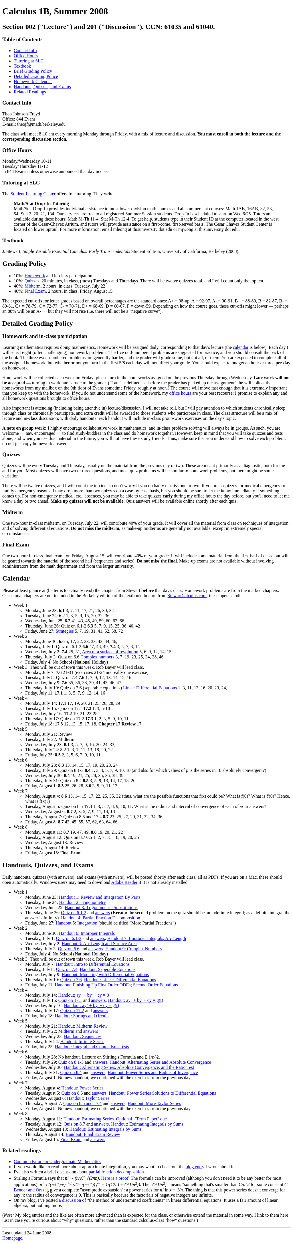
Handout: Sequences (82, 1036)
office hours (180, 393)
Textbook (22, 66)
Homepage (12, 1238)
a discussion (70, 1200)
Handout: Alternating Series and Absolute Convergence (160, 1062)
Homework (35, 275)
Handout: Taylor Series (88, 1098)
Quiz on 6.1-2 (73, 912)
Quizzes (32, 280)
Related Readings (30, 91)
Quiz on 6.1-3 (68, 938)
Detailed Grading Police (36, 76)
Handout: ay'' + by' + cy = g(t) (135, 1000)
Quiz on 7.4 (67, 969)
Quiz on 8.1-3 (71, 1062)
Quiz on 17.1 (70, 1000)
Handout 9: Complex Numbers (133, 948)
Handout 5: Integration (77, 923)
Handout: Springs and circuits (82, 1015)
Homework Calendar (33, 81)
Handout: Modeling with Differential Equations (105, 974)
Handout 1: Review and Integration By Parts (99, 897)
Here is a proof (115, 1178)
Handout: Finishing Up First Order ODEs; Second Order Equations (116, 984)
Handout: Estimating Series (88, 1118)
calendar (240, 347)
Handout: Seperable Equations (108, 969)
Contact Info (25, 50)
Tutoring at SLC (28, 60)
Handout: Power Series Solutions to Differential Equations (162, 1093)
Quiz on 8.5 (72, 1093)
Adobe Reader (124, 882)
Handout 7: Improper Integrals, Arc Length (146, 938)
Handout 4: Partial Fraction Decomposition (100, 917)
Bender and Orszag (31, 1189)
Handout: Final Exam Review (93, 1134)
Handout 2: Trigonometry (82, 902)
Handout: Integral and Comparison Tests (92, 1046)
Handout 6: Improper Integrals (87, 933)
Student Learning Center (33, 193)
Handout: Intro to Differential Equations (92, 964)
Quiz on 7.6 (71, 979)
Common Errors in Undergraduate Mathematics (57, 1161)
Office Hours (26, 55)
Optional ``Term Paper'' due (141, 1118)
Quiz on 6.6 (69, 948)
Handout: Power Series (82, 1087)
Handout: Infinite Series (82, 1041)
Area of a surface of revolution (110, 651)
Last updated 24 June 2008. (146, 1224)
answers (102, 912)
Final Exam (35, 291)
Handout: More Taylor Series (154, 1103)
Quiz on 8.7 (74, 1124)
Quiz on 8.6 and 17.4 (82, 1103)
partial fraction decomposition (116, 1171)
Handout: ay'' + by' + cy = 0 (83, 995)
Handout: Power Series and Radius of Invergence (153, 1072)
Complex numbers (97, 656)
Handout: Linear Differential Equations (120, 979)
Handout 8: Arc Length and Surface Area (99, 943)
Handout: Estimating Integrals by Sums (147, 1124)
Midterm (33, 286)
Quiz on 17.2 (72, 1010)
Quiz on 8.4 (71, 1072)
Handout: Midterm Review (82, 1026)
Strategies (65, 631)
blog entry (195, 1166)
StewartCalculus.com (187, 595)
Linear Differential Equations (150, 687)
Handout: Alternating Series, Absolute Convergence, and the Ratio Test (129, 1067)
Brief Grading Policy (33, 71)
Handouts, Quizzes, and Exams (42, 86)
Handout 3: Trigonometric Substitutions (101, 907)
